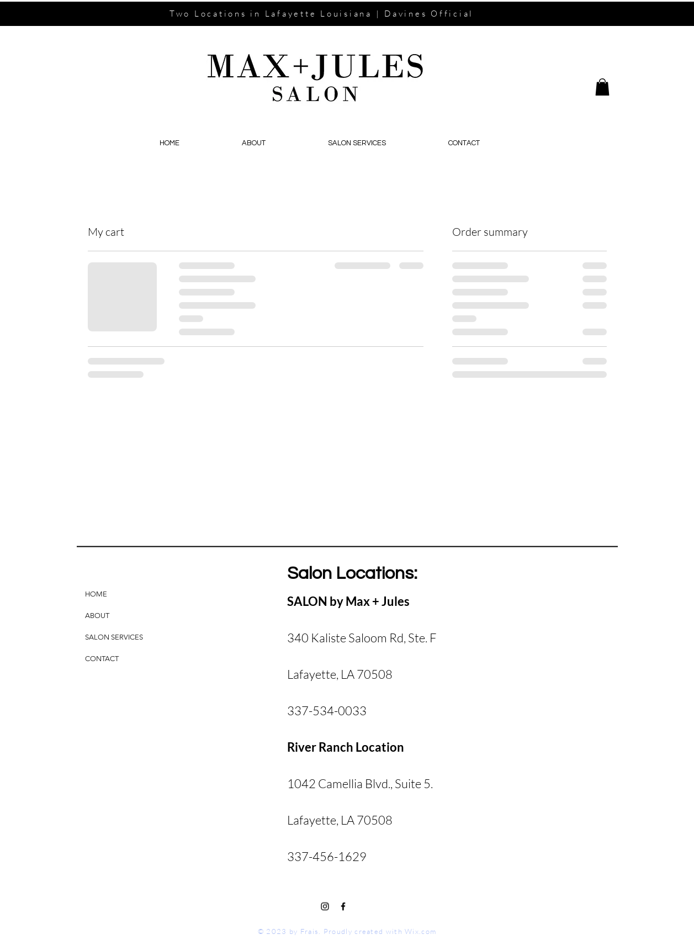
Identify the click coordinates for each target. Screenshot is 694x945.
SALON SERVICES (114, 637)
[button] (602, 87)
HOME (96, 594)
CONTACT (102, 658)
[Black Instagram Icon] (325, 906)
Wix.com (420, 931)
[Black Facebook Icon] (343, 906)
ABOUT (97, 615)
